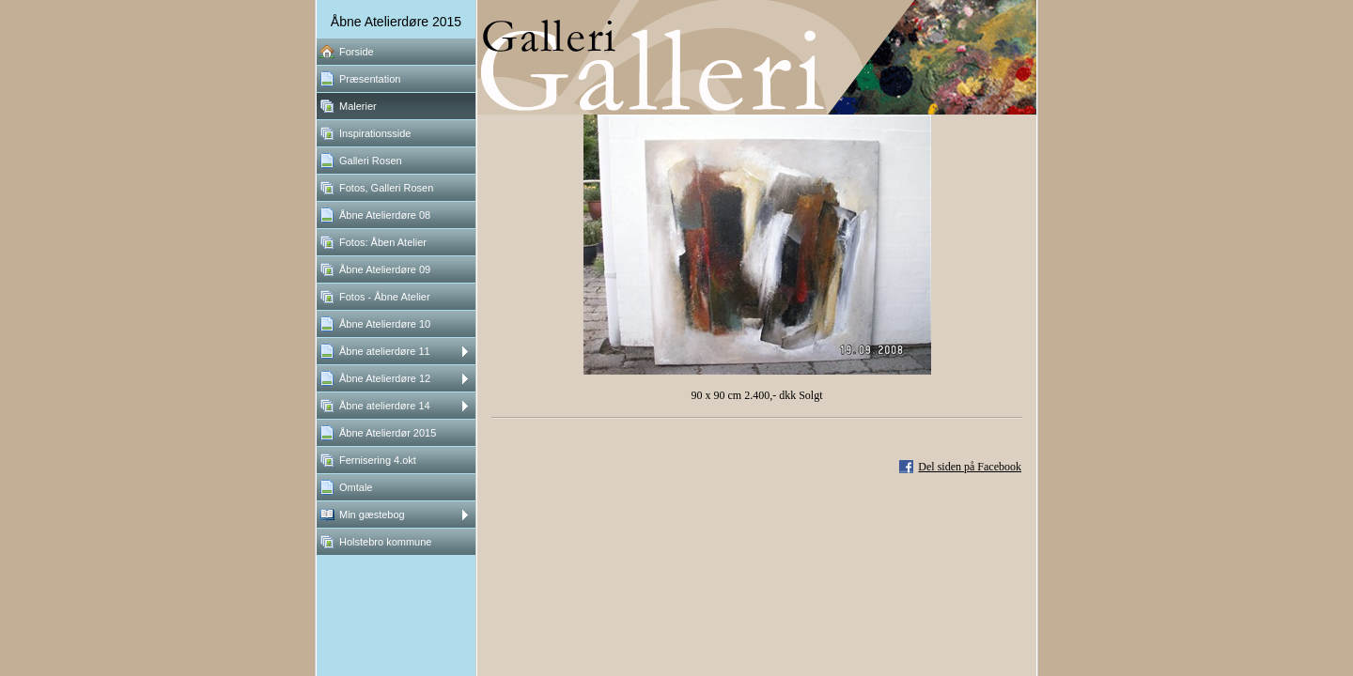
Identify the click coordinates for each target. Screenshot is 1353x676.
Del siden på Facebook (969, 466)
